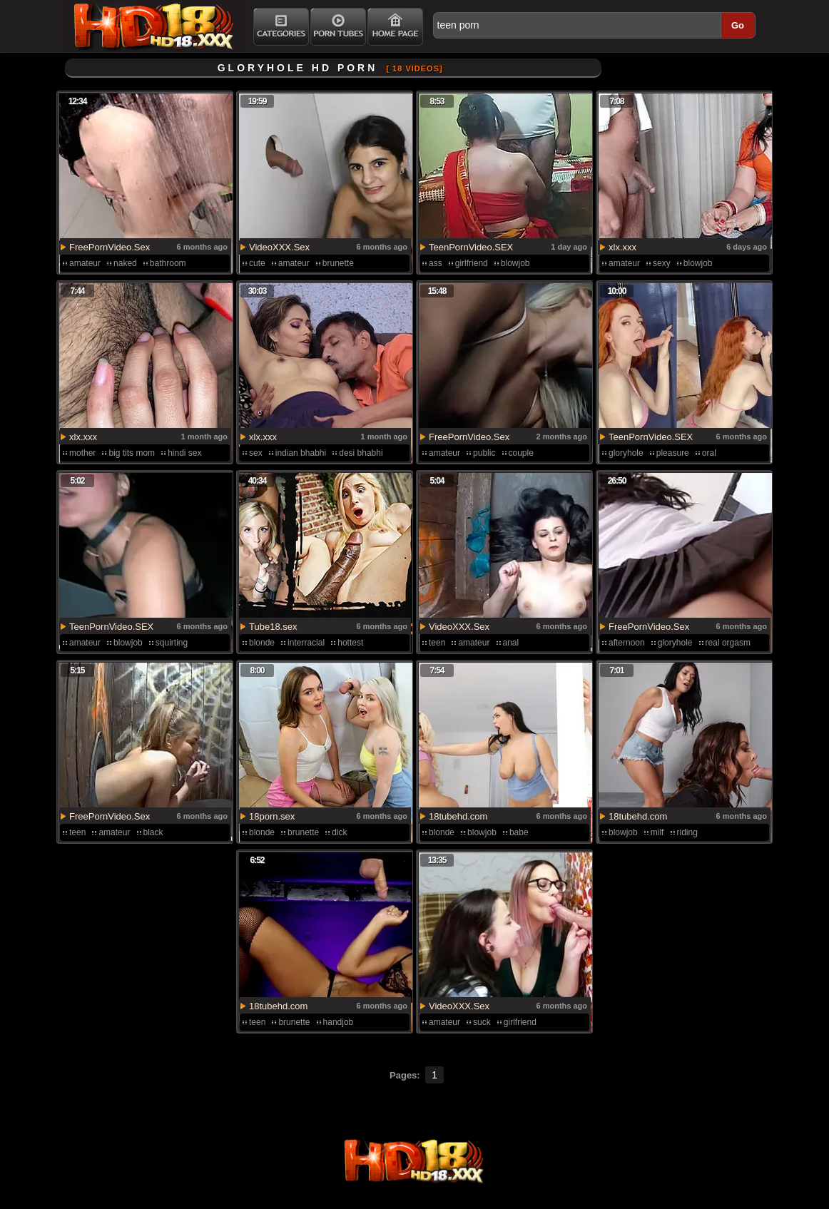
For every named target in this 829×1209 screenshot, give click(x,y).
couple (521, 453)
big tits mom (131, 453)
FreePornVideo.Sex (109, 247)
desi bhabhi (360, 453)
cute (257, 263)
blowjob (515, 263)
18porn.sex (272, 816)
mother (82, 453)
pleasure (672, 453)
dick (339, 832)
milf (657, 832)
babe (519, 832)
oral (709, 453)
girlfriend (471, 263)
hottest (350, 643)
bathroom (168, 263)
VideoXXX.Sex (279, 247)
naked (125, 263)
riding (687, 832)
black (153, 832)
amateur (85, 263)
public (484, 453)
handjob (338, 1022)
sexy (662, 263)
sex (256, 453)
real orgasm (728, 643)
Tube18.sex (273, 626)
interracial (306, 643)
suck (482, 1022)
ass (435, 263)
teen (437, 643)
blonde (262, 643)
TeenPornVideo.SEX (471, 247)
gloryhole (626, 453)
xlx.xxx (622, 247)
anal (511, 643)
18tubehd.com (458, 816)
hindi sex (184, 453)
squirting (172, 643)
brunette (338, 263)
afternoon (627, 643)
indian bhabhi (300, 453)
